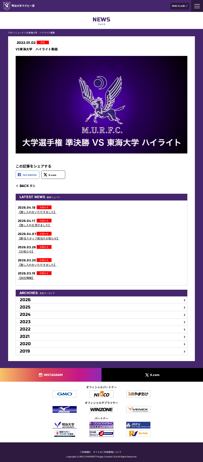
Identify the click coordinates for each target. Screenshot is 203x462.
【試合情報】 (26, 278)
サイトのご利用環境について (107, 451)
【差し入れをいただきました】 (37, 212)
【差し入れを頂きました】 (34, 225)
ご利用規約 (84, 451)
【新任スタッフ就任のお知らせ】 (38, 238)
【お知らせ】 (26, 251)
